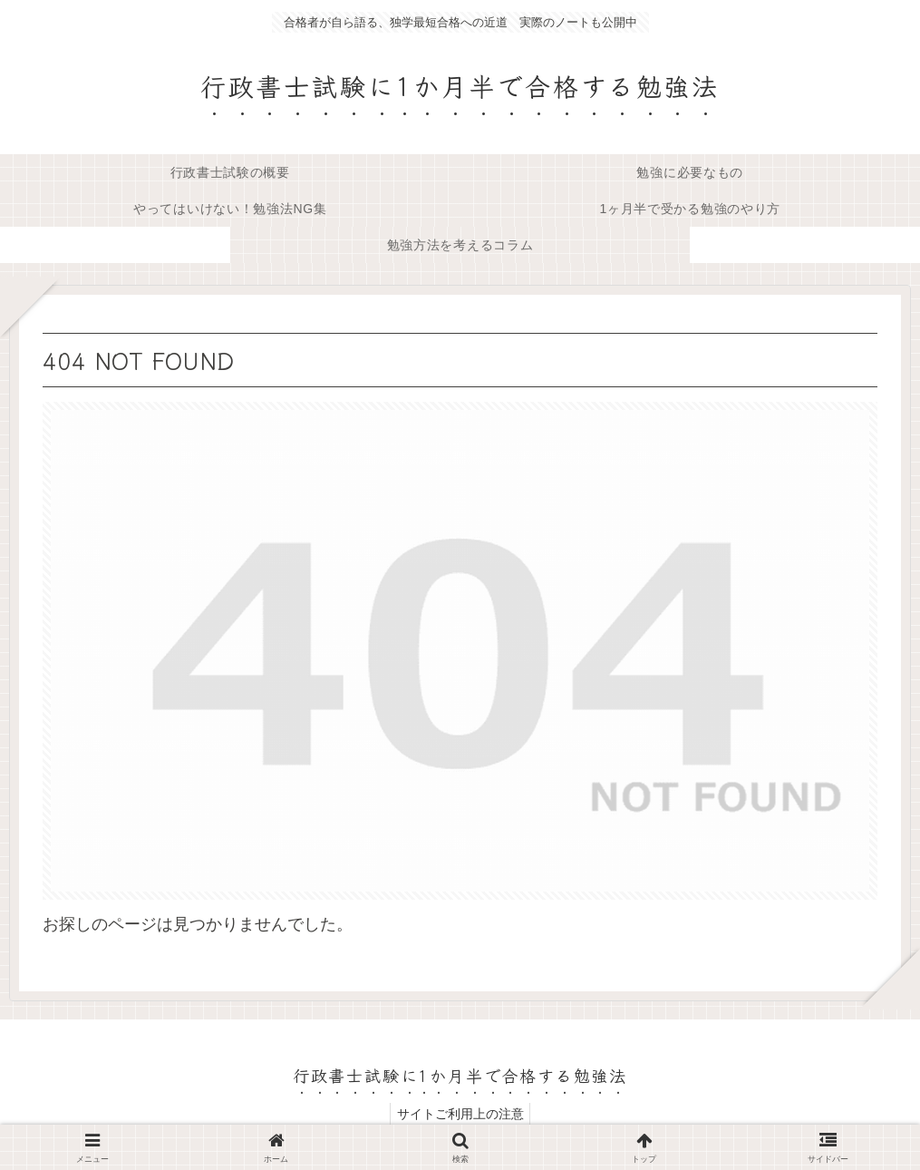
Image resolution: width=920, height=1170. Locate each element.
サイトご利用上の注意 (460, 1114)
